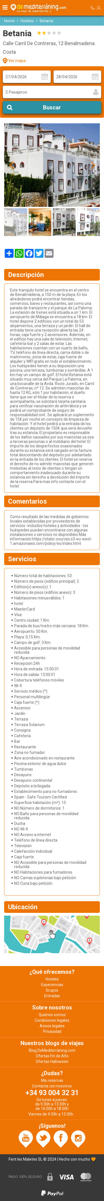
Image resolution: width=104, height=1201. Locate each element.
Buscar (52, 107)
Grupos (52, 990)
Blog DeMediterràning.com (52, 1050)
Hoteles (27, 21)
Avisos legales (52, 1026)
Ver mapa (17, 60)
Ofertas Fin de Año (52, 1056)
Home (9, 21)
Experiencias (52, 984)
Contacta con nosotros (52, 1086)
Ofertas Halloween (52, 1061)
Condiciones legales (52, 1020)
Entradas (52, 996)
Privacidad (52, 1031)
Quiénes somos (52, 1015)
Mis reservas (52, 1080)
